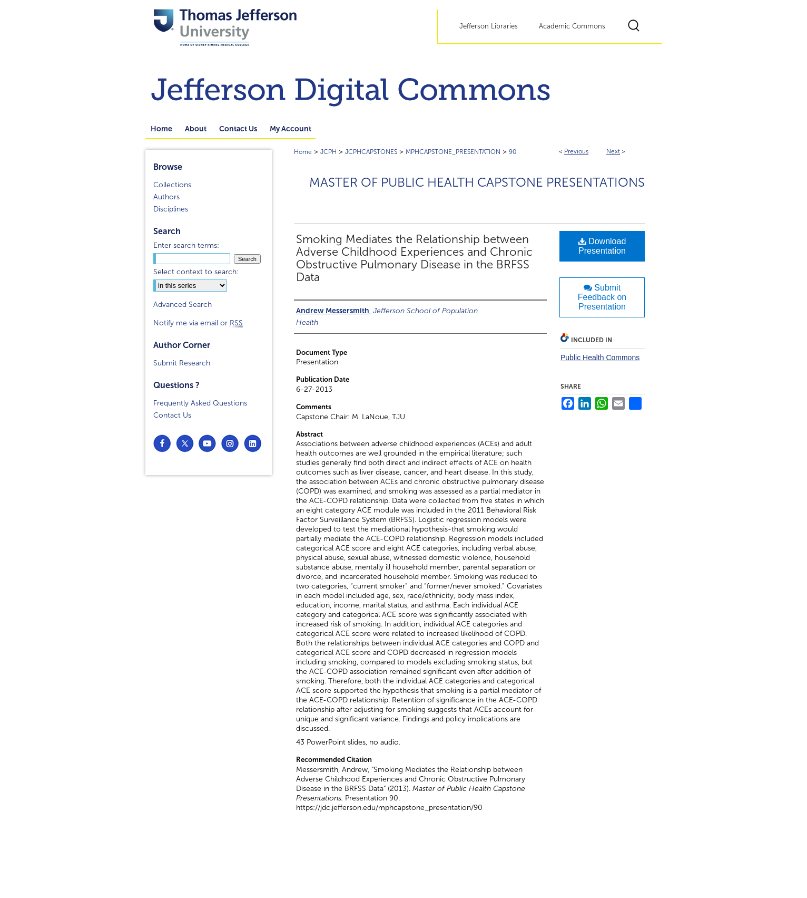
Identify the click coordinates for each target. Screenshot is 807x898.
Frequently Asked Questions (200, 403)
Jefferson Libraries (488, 26)
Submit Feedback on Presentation (602, 297)
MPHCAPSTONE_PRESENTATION (453, 152)
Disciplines (170, 209)
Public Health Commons (599, 357)
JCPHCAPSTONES (371, 152)
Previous (576, 151)
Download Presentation (602, 246)
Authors (166, 197)
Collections (172, 185)
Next (613, 151)
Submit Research (181, 363)
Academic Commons (572, 26)
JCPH (328, 152)
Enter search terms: (186, 245)
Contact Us (172, 415)
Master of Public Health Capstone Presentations (477, 182)
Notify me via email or (198, 323)
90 (513, 152)
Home (303, 152)
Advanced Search (182, 304)
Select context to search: (196, 272)
